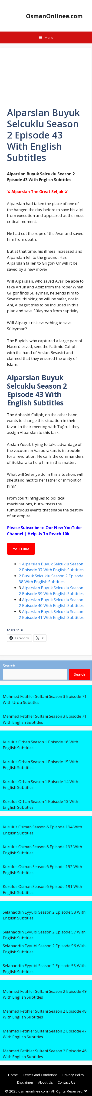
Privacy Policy (73, 1074)
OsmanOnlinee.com (54, 16)
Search (9, 665)
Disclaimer (25, 1082)
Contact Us (66, 1082)
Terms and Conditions (40, 1074)
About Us (45, 1082)
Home (13, 1074)
